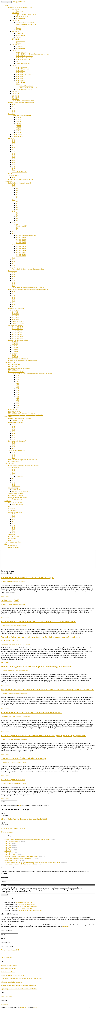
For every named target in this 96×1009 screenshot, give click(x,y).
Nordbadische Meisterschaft (17, 441)
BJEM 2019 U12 (20, 73)
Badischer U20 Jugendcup (16, 308)
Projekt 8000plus (13, 547)
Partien (18, 28)
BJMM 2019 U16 (21, 248)
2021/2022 (15, 318)
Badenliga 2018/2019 (18, 321)
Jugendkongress (13, 175)
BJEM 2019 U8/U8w (22, 67)
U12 (17, 194)
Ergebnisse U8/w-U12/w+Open (25, 22)
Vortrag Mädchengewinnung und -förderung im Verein (25, 415)
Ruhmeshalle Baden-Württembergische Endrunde (28, 288)
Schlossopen (16, 486)
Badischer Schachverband (9, 965)
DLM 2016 (15, 355)
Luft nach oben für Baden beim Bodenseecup (23, 758)
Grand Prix (11, 114)
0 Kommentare (22, 581)
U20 (17, 188)
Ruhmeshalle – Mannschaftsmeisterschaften (22, 361)
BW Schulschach (13, 461)
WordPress (23, 1007)
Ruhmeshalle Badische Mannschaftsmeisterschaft (28, 269)
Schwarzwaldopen (14, 467)
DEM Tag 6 (7, 845)
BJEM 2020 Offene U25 (23, 59)
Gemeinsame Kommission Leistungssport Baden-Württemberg (21, 979)
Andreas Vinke (14, 783)
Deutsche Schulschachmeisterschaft (19, 418)
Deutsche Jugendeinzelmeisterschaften (21, 102)
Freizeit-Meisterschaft (23, 63)
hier (19, 805)
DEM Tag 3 (7, 851)
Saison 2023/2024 (17, 329)
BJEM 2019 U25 (20, 82)
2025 (13, 106)
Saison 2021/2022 (17, 332)
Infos (10, 506)
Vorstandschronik (17, 504)
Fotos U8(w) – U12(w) (26, 86)
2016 (13, 147)
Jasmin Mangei (13, 604)
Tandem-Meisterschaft (15, 493)
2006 (13, 166)
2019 (13, 142)
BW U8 (10, 174)
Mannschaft (8, 181)
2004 (13, 170)
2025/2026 (15, 310)
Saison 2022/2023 (17, 331)
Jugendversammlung (15, 512)
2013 (13, 153)
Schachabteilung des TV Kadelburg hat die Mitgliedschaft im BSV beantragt (38, 621)
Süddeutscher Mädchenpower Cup (19, 368)
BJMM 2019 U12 (21, 252)
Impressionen (20, 18)
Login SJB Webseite (7, 996)
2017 (13, 145)
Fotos (18, 61)
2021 (13, 140)
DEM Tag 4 (7, 849)
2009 (13, 160)
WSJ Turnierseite (17, 136)
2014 (13, 151)
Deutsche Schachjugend (8, 968)
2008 (13, 162)
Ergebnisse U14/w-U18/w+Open (26, 15)
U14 (17, 192)
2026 (13, 104)
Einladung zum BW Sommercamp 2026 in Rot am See (21, 856)
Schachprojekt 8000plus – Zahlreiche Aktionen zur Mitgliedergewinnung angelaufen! (43, 735)
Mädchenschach (9, 362)
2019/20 (18, 129)
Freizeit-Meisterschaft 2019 (24, 89)
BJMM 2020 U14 (21, 239)
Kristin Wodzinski (13, 581)
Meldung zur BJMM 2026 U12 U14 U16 (30, 910)
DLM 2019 (15, 349)
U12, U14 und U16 (21, 226)
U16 (17, 190)
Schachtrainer (16, 490)
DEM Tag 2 (7, 853)
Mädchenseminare (14, 364)
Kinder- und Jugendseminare (17, 497)
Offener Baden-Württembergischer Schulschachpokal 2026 (24, 819)
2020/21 (18, 127)
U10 (17, 196)
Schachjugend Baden (18, 2)
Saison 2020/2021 (17, 334)
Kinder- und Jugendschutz (12, 542)
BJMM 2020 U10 (21, 243)
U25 (17, 224)
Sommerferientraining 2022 (21, 491)
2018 (13, 144)
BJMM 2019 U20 (21, 246)
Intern (10, 540)
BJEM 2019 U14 (20, 76)
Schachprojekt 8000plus (13, 779)
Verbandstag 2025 (10, 600)
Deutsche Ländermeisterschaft (18, 340)
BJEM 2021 (15, 45)
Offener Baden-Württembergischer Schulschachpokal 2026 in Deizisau (26, 840)
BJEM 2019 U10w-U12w (23, 69)
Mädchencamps (13, 366)
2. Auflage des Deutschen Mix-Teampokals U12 (19, 864)
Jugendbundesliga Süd (15, 325)
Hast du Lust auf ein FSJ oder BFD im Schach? (18, 858)
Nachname (4, 877)
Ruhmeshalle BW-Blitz (19, 172)
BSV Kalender (12, 546)
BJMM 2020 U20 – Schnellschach (26, 235)
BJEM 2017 (15, 93)
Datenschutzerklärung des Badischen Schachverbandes (18, 985)
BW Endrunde (12, 271)
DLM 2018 (15, 351)
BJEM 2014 (15, 99)
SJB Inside (7, 501)
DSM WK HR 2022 (17, 420)
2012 (13, 155)
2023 (13, 110)
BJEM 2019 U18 (20, 80)
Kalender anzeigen (7, 832)
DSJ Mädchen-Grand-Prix (16, 370)
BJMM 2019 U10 (21, 254)
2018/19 (18, 131)
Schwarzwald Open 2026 (12, 860)
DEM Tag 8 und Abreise (11, 841)
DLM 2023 (15, 342)
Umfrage (18, 30)
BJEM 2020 (15, 50)
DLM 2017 (15, 353)
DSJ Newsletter (13, 409)
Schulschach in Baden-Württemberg (12, 975)
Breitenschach (9, 463)
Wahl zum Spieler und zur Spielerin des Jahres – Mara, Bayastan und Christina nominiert (32, 862)
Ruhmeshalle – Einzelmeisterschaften (20, 179)
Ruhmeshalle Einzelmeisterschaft (23, 101)
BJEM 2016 (15, 95)
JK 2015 (14, 177)
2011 (13, 157)
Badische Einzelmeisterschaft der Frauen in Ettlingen (27, 577)
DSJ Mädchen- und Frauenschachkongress (21, 413)
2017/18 (18, 132)
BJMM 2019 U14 (21, 250)
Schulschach (8, 417)
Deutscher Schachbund (8, 972)
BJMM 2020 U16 (21, 237)
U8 (16, 198)
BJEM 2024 (15, 20)
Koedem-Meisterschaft (15, 495)
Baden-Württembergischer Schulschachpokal (22, 460)
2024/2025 (15, 312)
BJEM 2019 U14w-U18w (23, 74)
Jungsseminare (17, 499)
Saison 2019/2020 (17, 336)
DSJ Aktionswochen (14, 411)
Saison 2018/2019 (17, 338)
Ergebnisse (19, 11)
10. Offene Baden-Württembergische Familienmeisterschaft (31, 712)
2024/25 (18, 119)
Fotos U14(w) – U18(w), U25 (28, 88)
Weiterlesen (5, 596)
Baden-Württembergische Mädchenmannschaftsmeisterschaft (28, 289)
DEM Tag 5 (7, 847)
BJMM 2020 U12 (21, 241)
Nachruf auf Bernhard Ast (24, 903)
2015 (13, 149)
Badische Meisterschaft (15, 422)
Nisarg (35, 1007)
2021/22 (18, 125)
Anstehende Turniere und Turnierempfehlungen (23, 465)
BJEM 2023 (15, 31)
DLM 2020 (15, 347)
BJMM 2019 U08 (21, 256)
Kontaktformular (14, 536)
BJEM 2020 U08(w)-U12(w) (24, 56)
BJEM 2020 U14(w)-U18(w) (24, 58)
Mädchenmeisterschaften (16, 372)
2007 (13, 164)
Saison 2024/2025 (17, 327)
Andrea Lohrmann (14, 693)
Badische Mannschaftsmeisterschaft (19, 183)
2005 (13, 168)
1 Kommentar (23, 693)
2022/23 (18, 123)
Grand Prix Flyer (17, 134)
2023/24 (18, 121)
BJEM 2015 (15, 97)
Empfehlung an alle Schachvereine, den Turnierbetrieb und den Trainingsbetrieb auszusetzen (47, 689)
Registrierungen (21, 52)
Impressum (12, 538)
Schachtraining (13, 488)
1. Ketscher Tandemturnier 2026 (13, 828)
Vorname (4, 873)
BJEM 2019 (15, 65)
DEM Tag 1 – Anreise (10, 854)
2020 (13, 233)
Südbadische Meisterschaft (16, 450)
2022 (13, 112)
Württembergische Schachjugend (11, 982)
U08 (17, 209)
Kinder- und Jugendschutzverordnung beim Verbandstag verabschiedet (36, 666)
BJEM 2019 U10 (20, 71)
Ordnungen (11, 534)
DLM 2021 (15, 346)
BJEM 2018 (15, 91)
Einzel (6, 5)
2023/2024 (15, 314)
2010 (13, 159)
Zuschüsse (11, 508)
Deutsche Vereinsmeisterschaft (18, 359)
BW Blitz (11, 138)
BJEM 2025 (15, 13)
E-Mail (3, 881)
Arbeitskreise (12, 510)
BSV (5, 544)
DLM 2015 (15, 357)
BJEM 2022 (15, 39)
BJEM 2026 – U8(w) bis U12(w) (27, 906)
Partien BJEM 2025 (22, 16)
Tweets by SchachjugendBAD (10, 950)
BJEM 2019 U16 (20, 78)
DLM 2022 (15, 344)
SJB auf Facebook (6, 957)
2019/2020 (15, 319)
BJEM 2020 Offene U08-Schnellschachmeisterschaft (32, 54)
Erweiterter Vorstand (15, 503)
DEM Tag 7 (7, 843)
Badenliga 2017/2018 (18, 323)
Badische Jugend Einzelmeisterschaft (20, 7)
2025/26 (18, 117)
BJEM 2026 (15, 9)
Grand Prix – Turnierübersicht (21, 116)
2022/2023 (15, 316)
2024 (13, 108)
